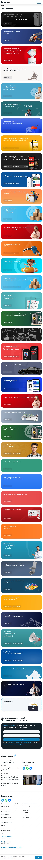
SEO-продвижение (5, 814)
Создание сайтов (5, 806)
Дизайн (3, 825)
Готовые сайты (26, 810)
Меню (39, 2)
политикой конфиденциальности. (8, 858)
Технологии (25, 812)
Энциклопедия (26, 817)
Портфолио (17, 803)
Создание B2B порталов (6, 811)
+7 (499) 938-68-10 (7, 762)
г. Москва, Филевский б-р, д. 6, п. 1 (11, 847)
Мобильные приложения (6, 819)
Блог (16, 808)
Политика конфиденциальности (30, 803)
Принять (38, 857)
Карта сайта (25, 815)
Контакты (17, 811)
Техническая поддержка (6, 822)
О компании (17, 806)
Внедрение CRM (5, 828)
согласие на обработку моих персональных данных (19, 742)
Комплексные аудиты (6, 817)
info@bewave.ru (28, 762)
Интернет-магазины (5, 809)
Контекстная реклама (6, 830)
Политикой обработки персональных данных (13, 744)
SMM (2, 833)
